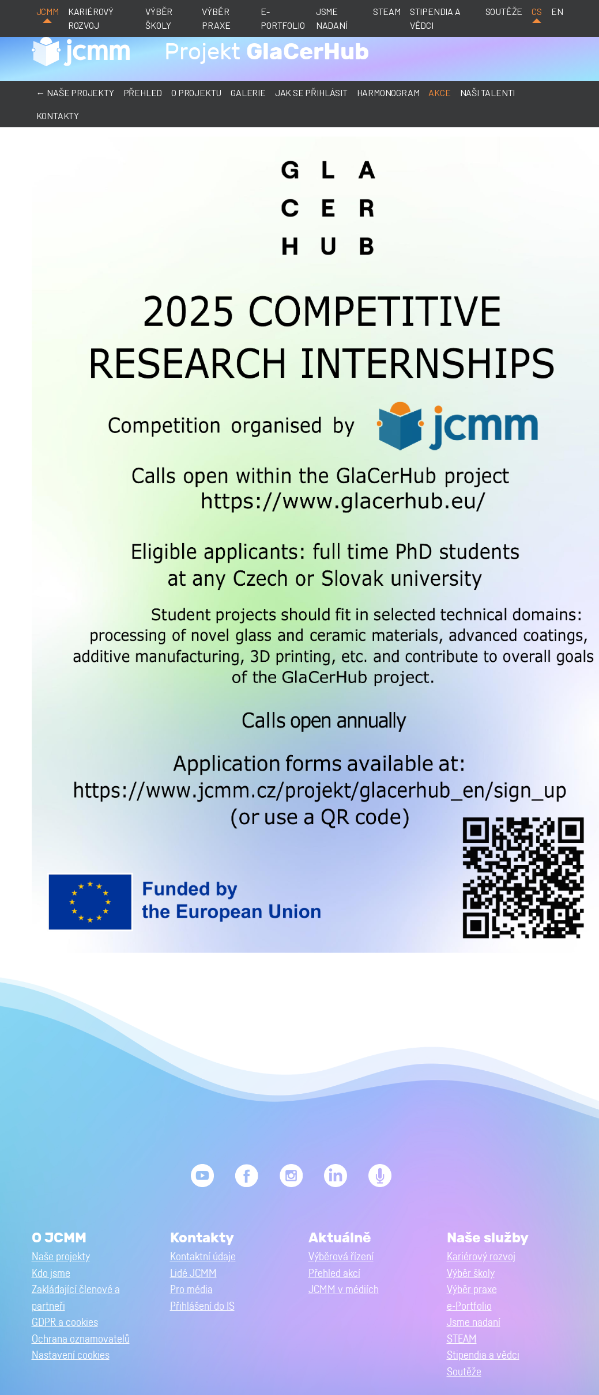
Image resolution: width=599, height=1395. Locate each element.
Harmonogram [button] (388, 92)
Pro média (191, 1289)
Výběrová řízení (341, 1257)
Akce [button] (439, 92)
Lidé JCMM (193, 1273)
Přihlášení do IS (202, 1306)
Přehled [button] (143, 92)
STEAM (387, 11)
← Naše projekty (75, 92)
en (557, 11)
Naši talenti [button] (487, 92)
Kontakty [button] (57, 115)
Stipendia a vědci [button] (483, 1355)
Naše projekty (61, 1257)
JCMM (47, 11)
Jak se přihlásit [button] (311, 92)
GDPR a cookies (65, 1322)
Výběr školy (158, 18)
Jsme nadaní (332, 18)
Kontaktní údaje (203, 1257)
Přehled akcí (334, 1273)
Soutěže (504, 11)
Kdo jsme (51, 1273)
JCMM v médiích (343, 1289)
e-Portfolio (282, 18)
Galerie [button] (248, 92)
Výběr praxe (216, 18)
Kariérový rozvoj (91, 18)
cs (537, 11)
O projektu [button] (196, 92)
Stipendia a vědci (435, 18)
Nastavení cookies (71, 1355)
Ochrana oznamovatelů (81, 1339)
